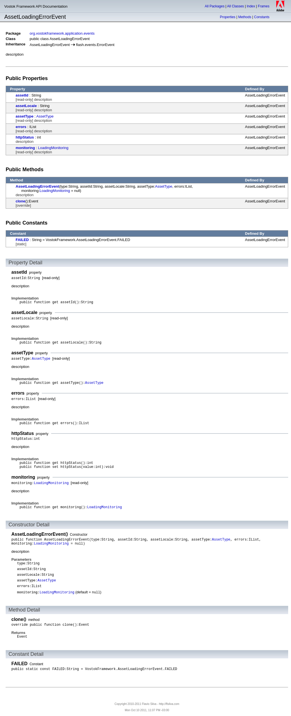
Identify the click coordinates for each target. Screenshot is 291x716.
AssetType (45, 116)
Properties (228, 17)
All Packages (215, 6)
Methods (244, 17)
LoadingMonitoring (53, 148)
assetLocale (26, 106)
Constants (261, 17)
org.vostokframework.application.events (62, 33)
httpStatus (25, 137)
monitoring (25, 148)
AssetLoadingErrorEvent (37, 186)
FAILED (22, 240)
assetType (25, 116)
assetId (22, 95)
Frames (263, 6)
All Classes (235, 6)
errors (21, 127)
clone (20, 201)
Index (251, 6)
